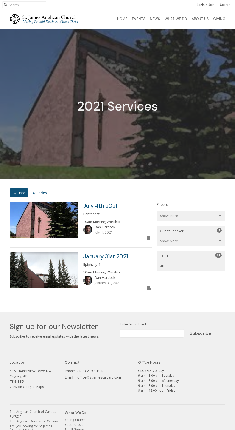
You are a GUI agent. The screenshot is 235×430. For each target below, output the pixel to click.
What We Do (176, 19)
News (155, 19)
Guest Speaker (191, 230)
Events (138, 19)
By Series (39, 192)
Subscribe (200, 333)
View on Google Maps (27, 386)
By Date (19, 192)
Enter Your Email (133, 324)
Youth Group (74, 424)
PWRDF (15, 416)
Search (225, 5)
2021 (191, 255)
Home (122, 19)
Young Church (75, 420)
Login (201, 5)
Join (211, 5)
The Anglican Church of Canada (33, 411)
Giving (219, 19)
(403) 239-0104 (90, 370)
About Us (200, 19)
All (162, 266)
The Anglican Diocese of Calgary (34, 421)
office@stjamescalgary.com (99, 377)
